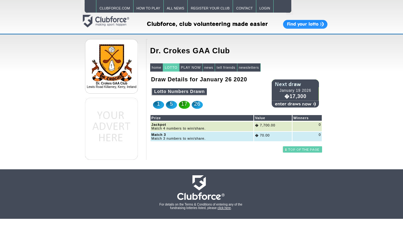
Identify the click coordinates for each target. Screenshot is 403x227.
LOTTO (171, 67)
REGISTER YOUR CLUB (210, 8)
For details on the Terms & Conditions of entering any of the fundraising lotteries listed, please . (200, 206)
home (157, 67)
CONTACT (244, 8)
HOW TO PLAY (148, 8)
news (208, 67)
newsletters (249, 67)
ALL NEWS (175, 8)
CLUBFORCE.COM (114, 8)
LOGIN (264, 8)
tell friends (226, 67)
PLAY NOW (191, 67)
